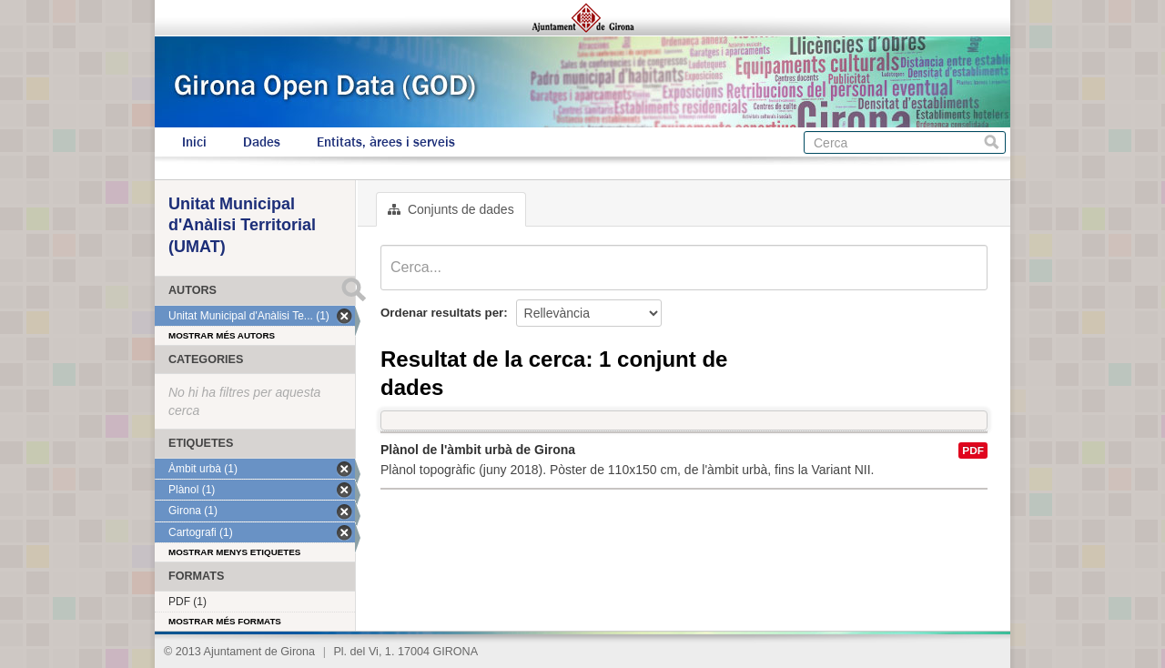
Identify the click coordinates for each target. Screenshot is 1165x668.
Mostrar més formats (224, 621)
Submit (353, 289)
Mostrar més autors (221, 335)
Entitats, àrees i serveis (386, 142)
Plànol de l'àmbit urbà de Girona (477, 449)
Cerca (991, 142)
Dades (261, 142)
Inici (194, 142)
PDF (973, 450)
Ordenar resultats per (441, 312)
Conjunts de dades (451, 209)
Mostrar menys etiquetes (234, 552)
